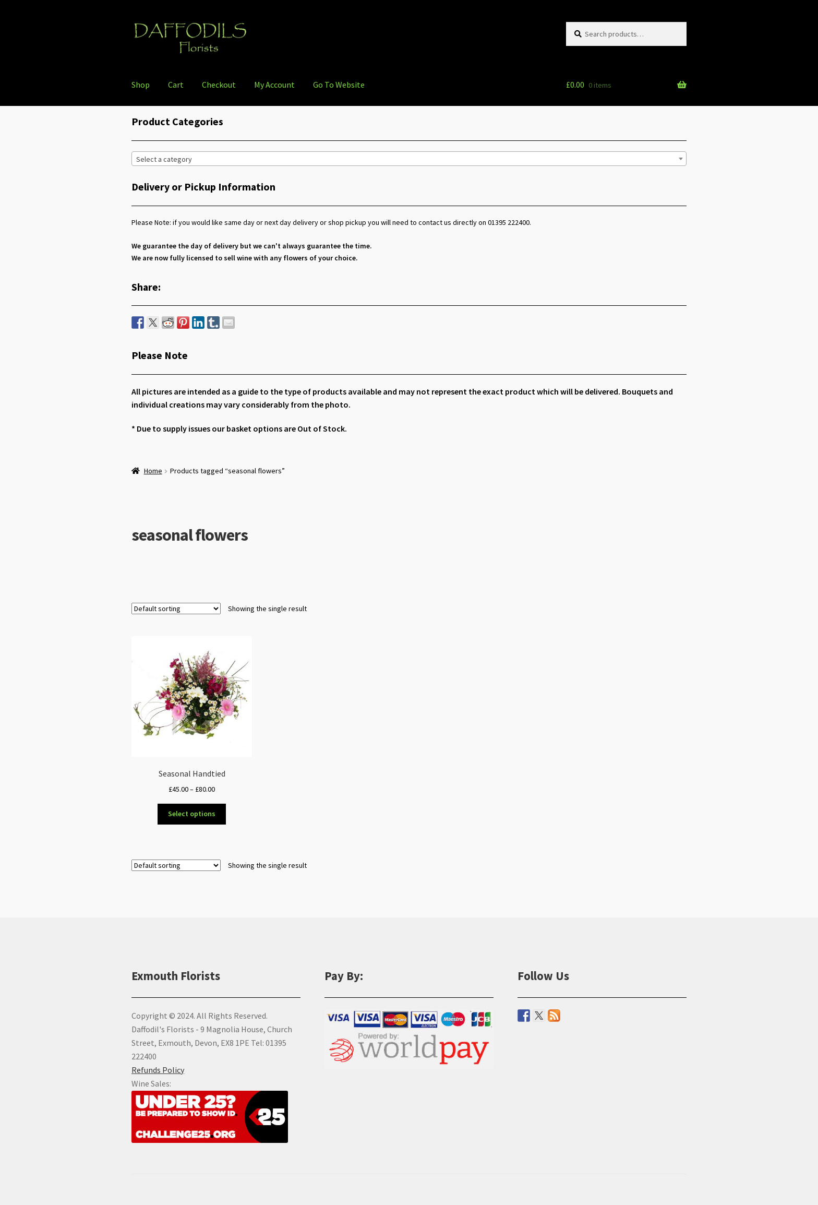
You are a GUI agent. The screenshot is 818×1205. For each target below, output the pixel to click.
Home (153, 470)
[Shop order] (176, 608)
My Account (274, 84)
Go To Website (339, 84)
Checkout (219, 84)
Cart (176, 84)
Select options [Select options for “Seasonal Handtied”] (191, 813)
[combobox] (409, 158)
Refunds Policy (157, 1070)
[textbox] (409, 159)
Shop (140, 84)
